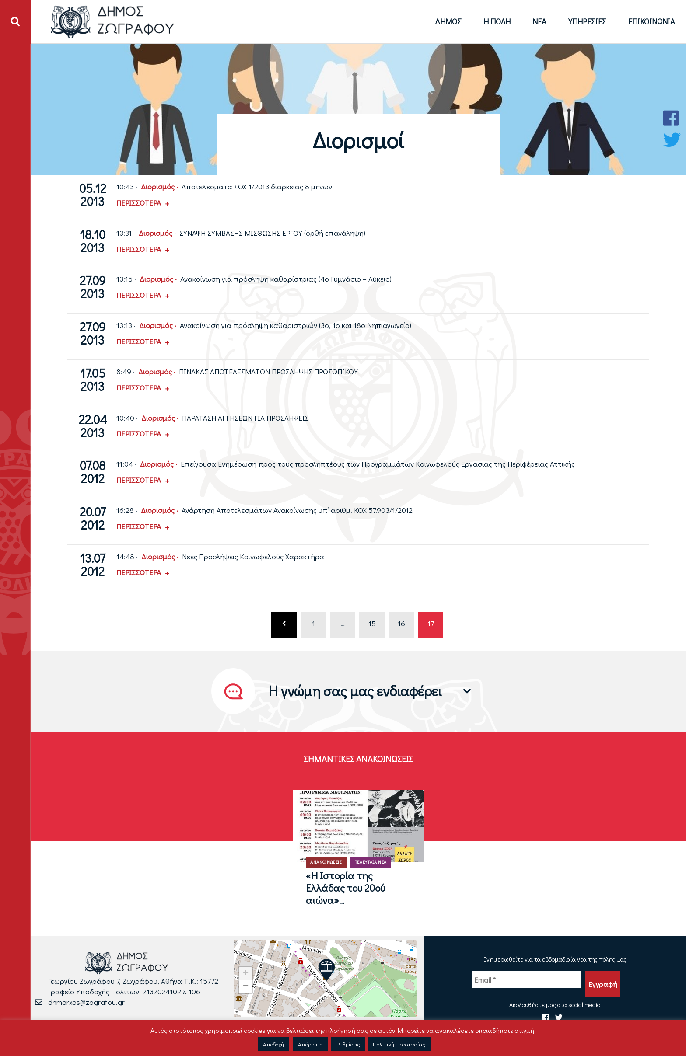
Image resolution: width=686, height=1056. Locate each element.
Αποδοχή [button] (273, 1044)
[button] (326, 970)
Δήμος (448, 21)
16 (401, 623)
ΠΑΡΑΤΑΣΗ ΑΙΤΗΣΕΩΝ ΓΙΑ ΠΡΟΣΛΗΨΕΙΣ (245, 418)
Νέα (539, 21)
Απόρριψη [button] (310, 1044)
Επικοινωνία (651, 21)
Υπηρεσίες (587, 21)
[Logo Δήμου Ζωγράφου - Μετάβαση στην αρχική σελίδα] (113, 21)
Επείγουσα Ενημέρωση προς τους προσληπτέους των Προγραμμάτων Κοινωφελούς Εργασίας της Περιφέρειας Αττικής (378, 464)
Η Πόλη (497, 21)
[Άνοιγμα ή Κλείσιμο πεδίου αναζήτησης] (15, 22)
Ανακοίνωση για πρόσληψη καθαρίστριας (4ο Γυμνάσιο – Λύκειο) (286, 279)
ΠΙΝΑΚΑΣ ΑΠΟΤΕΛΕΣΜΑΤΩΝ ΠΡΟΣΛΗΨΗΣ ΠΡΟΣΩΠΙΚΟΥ (268, 371)
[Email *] (526, 980)
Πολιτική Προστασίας (399, 1044)
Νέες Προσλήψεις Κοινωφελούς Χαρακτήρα (253, 556)
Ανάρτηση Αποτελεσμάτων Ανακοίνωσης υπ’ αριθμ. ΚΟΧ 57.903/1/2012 (297, 510)
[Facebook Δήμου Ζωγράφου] (672, 118)
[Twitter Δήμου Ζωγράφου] (672, 140)
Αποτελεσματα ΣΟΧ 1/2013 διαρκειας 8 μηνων (257, 186)
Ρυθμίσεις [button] (348, 1044)
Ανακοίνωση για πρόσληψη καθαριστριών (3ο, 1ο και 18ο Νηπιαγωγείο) (295, 325)
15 (372, 623)
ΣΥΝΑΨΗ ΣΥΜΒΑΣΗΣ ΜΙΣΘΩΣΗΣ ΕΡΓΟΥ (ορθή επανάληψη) (272, 233)
